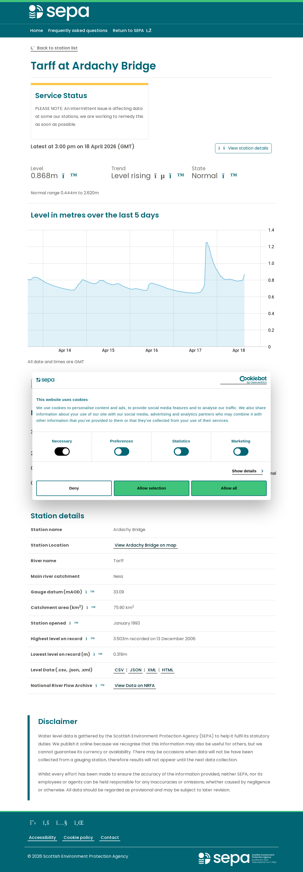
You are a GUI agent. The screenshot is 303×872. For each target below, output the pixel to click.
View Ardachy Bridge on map (145, 545)
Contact (110, 837)
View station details (243, 148)
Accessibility (42, 837)
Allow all (229, 488)
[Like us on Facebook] (46, 822)
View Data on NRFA (135, 685)
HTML (167, 670)
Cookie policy (78, 837)
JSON (135, 670)
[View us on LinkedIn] (79, 822)
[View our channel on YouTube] (62, 822)
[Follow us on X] (33, 822)
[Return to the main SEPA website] (237, 859)
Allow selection (151, 488)
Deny (74, 488)
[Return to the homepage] (59, 14)
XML (152, 670)
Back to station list (54, 48)
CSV (119, 670)
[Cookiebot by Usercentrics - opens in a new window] (243, 380)
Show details (244, 471)
